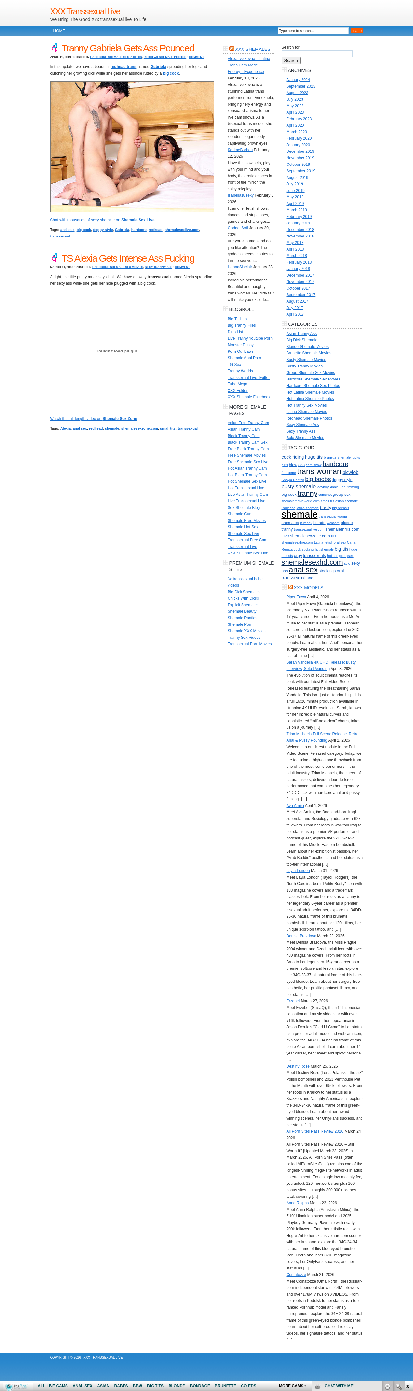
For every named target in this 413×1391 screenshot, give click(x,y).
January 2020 (298, 145)
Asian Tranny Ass (302, 333)
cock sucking (304, 549)
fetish (328, 542)
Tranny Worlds (240, 371)
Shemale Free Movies (247, 520)
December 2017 (300, 275)
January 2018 (298, 268)
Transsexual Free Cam (248, 540)
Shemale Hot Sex (243, 527)
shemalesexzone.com (139, 428)
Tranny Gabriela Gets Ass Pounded (128, 48)
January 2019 (298, 223)
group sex (342, 494)
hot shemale (324, 549)
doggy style (103, 230)
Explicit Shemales (243, 605)
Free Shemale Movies (247, 455)
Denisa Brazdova (301, 936)
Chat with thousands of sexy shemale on (102, 220)
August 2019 (297, 177)
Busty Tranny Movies (305, 366)
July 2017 (295, 308)
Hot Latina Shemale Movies (310, 392)
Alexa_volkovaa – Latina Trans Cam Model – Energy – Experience (249, 65)
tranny (307, 493)
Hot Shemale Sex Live (247, 481)
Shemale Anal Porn (244, 358)
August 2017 (297, 301)
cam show (313, 465)
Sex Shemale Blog (244, 507)
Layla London (298, 870)
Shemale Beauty (242, 611)
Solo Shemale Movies (305, 438)
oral (340, 571)
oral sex (340, 542)
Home (59, 31)
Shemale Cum (240, 514)
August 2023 (297, 93)
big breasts (340, 508)
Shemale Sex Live (243, 533)
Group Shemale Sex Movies (311, 372)
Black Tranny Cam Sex (248, 442)
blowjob (350, 472)
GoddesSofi (238, 228)
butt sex (306, 523)
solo (347, 563)
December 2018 (300, 229)
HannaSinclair (240, 267)
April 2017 (295, 314)
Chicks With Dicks (243, 598)
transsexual (60, 236)
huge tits (314, 457)
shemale (112, 428)
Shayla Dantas (293, 480)
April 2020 (295, 125)
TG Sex (234, 364)
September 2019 (301, 171)
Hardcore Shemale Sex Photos (116, 57)
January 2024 (298, 80)
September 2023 (301, 86)
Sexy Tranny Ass (158, 267)
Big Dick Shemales (244, 592)
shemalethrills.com (343, 529)
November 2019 (300, 158)
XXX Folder (238, 390)
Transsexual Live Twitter (249, 377)
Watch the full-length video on (93, 418)
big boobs (318, 479)
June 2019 (296, 190)
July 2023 (295, 99)
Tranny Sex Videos (244, 637)
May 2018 (295, 242)
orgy (298, 555)
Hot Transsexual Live (246, 488)
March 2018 (297, 255)
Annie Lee (338, 487)
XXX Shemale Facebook (249, 397)
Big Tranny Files (242, 325)
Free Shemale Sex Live (248, 462)
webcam (333, 523)
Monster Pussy (241, 345)
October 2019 (298, 164)
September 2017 (301, 295)
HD (333, 536)
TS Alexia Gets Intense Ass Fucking (128, 258)
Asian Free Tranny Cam (248, 423)
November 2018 (300, 236)
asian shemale (346, 501)
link (407, 1289)
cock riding (293, 457)
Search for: (291, 47)
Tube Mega (237, 384)
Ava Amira (295, 805)
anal (310, 578)
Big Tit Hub (237, 319)
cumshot (325, 494)
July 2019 (295, 184)
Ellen (285, 536)
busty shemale (299, 486)
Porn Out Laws (241, 351)
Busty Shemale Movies (306, 359)
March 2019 (297, 210)
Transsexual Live (242, 546)
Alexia (65, 428)
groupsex (346, 556)
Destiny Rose (298, 1066)
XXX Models (308, 587)
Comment (196, 57)
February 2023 (299, 119)
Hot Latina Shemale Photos (310, 398)
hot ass (332, 556)
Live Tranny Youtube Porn (250, 338)
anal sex (67, 230)
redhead (156, 230)
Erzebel (293, 1001)
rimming (353, 487)
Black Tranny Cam (244, 436)
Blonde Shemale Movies (308, 346)
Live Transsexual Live (246, 501)
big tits (341, 549)
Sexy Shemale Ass (303, 425)
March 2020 (297, 132)
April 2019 (295, 203)
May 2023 (295, 106)
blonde (319, 523)
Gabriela (122, 230)
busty (325, 507)
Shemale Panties (243, 618)
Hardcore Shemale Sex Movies (117, 267)
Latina (318, 542)
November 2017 (300, 282)
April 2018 (295, 249)
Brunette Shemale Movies (309, 353)
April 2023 (295, 112)
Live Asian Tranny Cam (248, 494)
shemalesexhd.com (312, 562)
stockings (327, 571)
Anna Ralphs (298, 1203)
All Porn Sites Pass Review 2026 (315, 1131)
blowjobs (297, 465)
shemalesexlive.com (182, 230)
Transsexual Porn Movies (250, 644)
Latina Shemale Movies (307, 411)
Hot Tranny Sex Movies (307, 405)
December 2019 (300, 151)
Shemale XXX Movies (247, 631)
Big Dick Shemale (302, 340)
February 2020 (299, 138)
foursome (289, 473)
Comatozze (296, 1274)
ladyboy (323, 487)
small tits (168, 428)
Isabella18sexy (241, 195)
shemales (290, 523)
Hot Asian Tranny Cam (247, 468)
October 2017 (298, 288)
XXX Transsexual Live (85, 11)
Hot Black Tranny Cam (247, 475)
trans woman (319, 471)
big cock (84, 230)
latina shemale (308, 508)
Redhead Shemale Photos (165, 57)
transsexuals (314, 555)
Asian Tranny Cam (244, 429)
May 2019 (295, 197)
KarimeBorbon (240, 150)
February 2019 (299, 216)
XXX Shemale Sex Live (248, 553)
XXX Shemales (252, 49)
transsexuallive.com (309, 529)
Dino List (235, 332)
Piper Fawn (296, 597)
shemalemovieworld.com (301, 501)
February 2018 (299, 262)
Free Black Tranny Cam (248, 449)
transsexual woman (334, 516)
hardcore (139, 230)
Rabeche (289, 508)
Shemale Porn (240, 624)
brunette (330, 457)
